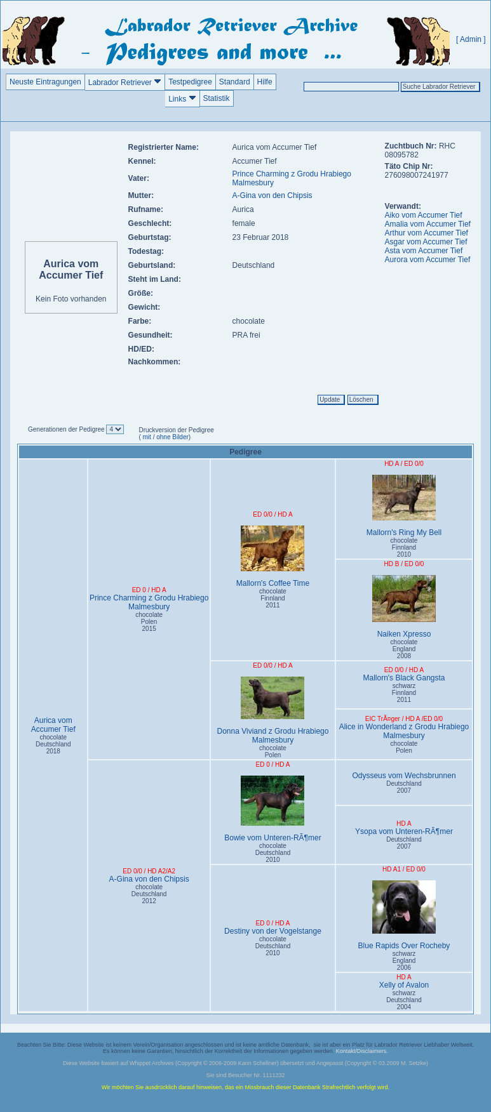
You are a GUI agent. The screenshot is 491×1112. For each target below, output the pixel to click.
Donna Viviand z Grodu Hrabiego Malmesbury (273, 711)
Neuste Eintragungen (45, 81)
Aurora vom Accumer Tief (428, 259)
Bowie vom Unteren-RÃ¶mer (273, 809)
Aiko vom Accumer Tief (423, 215)
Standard (234, 81)
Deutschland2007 (404, 787)
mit (146, 437)
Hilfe (264, 81)
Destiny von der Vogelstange (272, 931)
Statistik (216, 98)
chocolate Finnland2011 (272, 598)
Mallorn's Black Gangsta (404, 677)
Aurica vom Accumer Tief (53, 725)
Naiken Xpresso (404, 607)
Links (182, 98)
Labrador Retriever (124, 82)
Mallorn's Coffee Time (273, 557)
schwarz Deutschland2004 (404, 1000)
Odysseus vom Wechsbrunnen (403, 775)
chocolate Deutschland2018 (53, 744)
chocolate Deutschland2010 (273, 852)
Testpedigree (190, 81)
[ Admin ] (471, 39)
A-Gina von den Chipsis (272, 195)
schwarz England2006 (404, 960)
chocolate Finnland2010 (404, 547)
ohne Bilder (172, 437)
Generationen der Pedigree (67, 429)
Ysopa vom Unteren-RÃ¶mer (404, 831)
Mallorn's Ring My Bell (404, 506)
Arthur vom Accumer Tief (426, 232)
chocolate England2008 (404, 649)
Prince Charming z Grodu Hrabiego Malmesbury (149, 602)
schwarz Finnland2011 (404, 692)
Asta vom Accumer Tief (424, 250)
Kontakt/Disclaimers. (362, 1051)
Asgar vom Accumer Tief (426, 241)
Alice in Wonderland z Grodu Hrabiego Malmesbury (404, 731)
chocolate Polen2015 (149, 621)
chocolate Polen (272, 751)
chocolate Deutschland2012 (149, 894)
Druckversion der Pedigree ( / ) (175, 433)
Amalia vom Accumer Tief (428, 224)
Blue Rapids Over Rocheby (404, 915)
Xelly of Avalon (404, 985)
